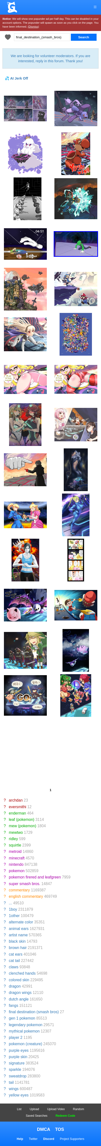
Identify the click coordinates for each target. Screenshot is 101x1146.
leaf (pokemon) (21, 819)
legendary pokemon (25, 1025)
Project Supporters (72, 1139)
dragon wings (20, 993)
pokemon (17, 871)
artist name (18, 935)
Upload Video (56, 1109)
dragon (15, 986)
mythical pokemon (24, 1031)
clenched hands (22, 973)
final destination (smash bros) (34, 1012)
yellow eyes (19, 1095)
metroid (15, 851)
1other (14, 916)
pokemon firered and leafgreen (35, 877)
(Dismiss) (33, 26)
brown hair (18, 948)
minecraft (17, 858)
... (10, 903)
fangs (13, 1005)
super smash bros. (24, 884)
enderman (17, 813)
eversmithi (17, 807)
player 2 (15, 1037)
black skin (17, 941)
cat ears (15, 954)
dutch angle (19, 999)
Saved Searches (36, 1115)
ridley (13, 839)
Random (78, 1109)
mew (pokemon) (22, 826)
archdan (16, 800)
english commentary (26, 896)
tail (11, 1082)
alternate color (21, 922)
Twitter (33, 1139)
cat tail (14, 961)
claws (13, 967)
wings (14, 1089)
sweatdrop (17, 1076)
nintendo (16, 864)
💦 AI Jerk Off (16, 78)
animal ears (19, 929)
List (19, 1109)
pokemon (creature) (25, 1044)
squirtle (15, 845)
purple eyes (19, 1050)
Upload (34, 1109)
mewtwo (16, 832)
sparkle (15, 1069)
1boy (13, 909)
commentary (19, 890)
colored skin (19, 980)
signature (17, 1063)
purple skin (18, 1057)
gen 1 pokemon (22, 1018)
